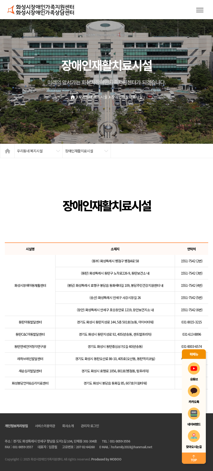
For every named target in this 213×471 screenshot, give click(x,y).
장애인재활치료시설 (127, 97)
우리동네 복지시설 (93, 97)
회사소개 (68, 425)
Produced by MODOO (106, 459)
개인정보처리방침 (16, 425)
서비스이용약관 (45, 425)
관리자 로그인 (90, 425)
